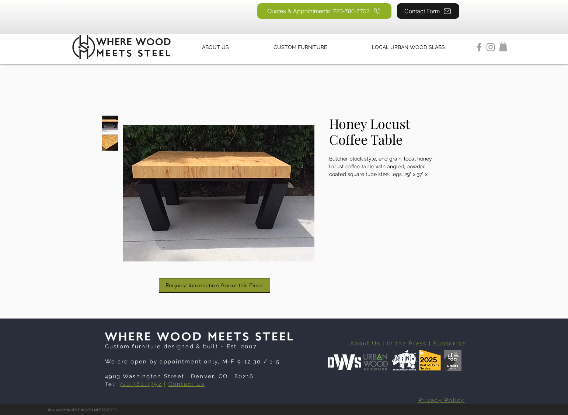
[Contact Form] (428, 11)
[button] (503, 46)
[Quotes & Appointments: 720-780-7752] (324, 11)
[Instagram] (490, 47)
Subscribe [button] (449, 343)
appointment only (189, 361)
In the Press (407, 343)
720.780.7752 (140, 384)
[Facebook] (479, 47)
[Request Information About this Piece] (214, 285)
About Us (365, 343)
